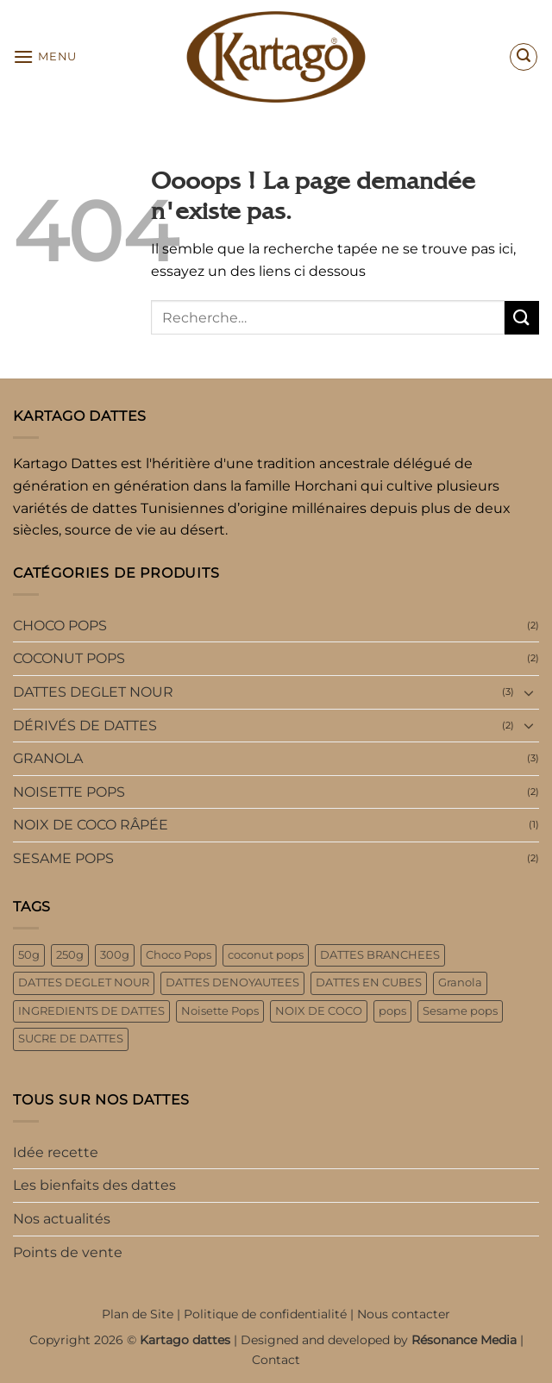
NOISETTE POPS (69, 792)
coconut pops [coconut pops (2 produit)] (266, 954)
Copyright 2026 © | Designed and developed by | (276, 1340)
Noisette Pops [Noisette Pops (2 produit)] (220, 1010)
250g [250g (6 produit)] (70, 954)
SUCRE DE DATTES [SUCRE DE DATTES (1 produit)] (70, 1038)
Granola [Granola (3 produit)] (460, 982)
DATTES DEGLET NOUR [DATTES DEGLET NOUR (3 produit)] (83, 982)
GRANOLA (48, 758)
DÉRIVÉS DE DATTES (85, 725)
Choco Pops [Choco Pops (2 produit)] (178, 954)
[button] (45, 56)
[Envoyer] (522, 318)
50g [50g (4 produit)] (29, 954)
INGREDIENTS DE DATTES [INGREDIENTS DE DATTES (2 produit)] (91, 1010)
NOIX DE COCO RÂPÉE (90, 825)
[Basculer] (528, 692)
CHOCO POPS (60, 625)
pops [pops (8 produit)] (392, 1010)
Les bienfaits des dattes (94, 1185)
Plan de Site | (143, 1314)
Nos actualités (61, 1219)
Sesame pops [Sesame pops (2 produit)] (460, 1010)
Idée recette (55, 1152)
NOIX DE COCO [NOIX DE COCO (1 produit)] (318, 1010)
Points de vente (67, 1252)
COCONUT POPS (69, 658)
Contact (276, 1359)
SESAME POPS (63, 858)
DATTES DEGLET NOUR (93, 692)
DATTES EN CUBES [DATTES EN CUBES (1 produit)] (369, 982)
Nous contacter (403, 1314)
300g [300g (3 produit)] (114, 954)
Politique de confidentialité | (270, 1314)
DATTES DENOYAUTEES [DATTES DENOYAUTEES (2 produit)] (232, 982)
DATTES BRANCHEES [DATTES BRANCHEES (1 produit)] (380, 954)
